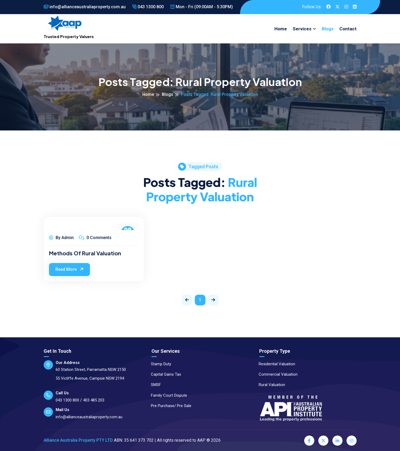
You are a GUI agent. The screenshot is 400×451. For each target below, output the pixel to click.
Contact (348, 28)
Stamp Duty (158, 364)
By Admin (61, 237)
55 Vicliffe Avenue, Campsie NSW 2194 (90, 378)
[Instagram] (352, 441)
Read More (70, 269)
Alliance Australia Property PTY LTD (78, 440)
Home (280, 28)
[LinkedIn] (337, 441)
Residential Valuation (274, 364)
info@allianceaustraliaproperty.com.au (85, 6)
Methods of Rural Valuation (85, 253)
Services (302, 28)
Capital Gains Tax (163, 374)
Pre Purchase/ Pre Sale (168, 405)
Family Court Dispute (166, 395)
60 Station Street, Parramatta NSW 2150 (91, 369)
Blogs (327, 28)
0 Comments (95, 237)
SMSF (153, 384)
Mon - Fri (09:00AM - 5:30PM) (201, 6)
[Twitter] (323, 441)
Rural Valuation (269, 384)
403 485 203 (93, 400)
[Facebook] (309, 441)
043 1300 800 (148, 6)
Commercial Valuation (276, 374)
